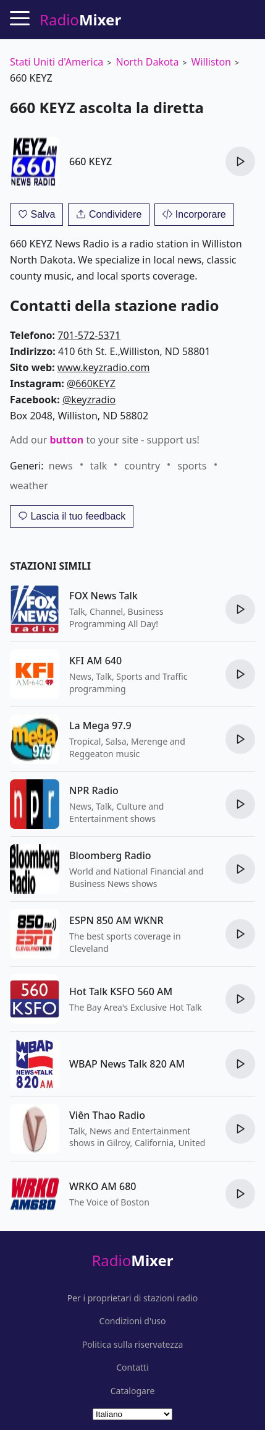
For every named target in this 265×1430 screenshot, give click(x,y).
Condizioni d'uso (132, 1321)
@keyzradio (89, 399)
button (66, 440)
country (142, 466)
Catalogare (133, 1391)
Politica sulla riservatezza (132, 1344)
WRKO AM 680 (102, 1186)
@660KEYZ (91, 383)
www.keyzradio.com (103, 367)
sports (191, 466)
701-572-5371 (88, 335)
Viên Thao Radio (107, 1115)
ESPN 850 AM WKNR (116, 920)
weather (29, 485)
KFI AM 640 (95, 660)
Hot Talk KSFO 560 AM (120, 991)
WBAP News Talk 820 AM (127, 1064)
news (61, 466)
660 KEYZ (90, 161)
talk (98, 466)
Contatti (132, 1367)
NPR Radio (94, 790)
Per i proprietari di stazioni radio (132, 1298)
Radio (132, 1260)
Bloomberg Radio (110, 855)
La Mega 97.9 (100, 725)
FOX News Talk (103, 595)
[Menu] (20, 18)
